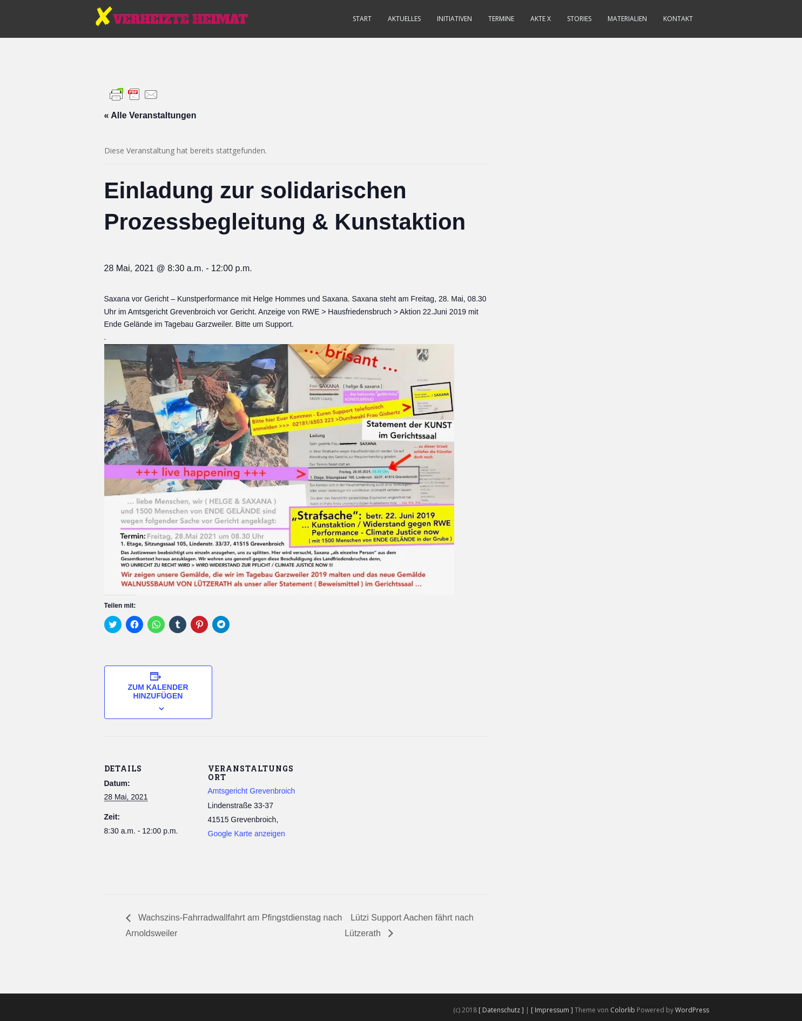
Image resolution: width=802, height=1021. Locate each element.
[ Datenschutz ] (501, 1010)
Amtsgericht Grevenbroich (251, 791)
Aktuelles (404, 18)
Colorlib (622, 1010)
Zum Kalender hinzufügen (158, 691)
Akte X (540, 18)
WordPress (692, 1010)
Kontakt (678, 18)
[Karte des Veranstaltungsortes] (369, 811)
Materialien (627, 18)
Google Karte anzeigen (246, 833)
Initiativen (454, 18)
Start (362, 18)
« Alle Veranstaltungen (150, 115)
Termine (501, 18)
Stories (579, 18)
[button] (279, 469)
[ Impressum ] (553, 1010)
